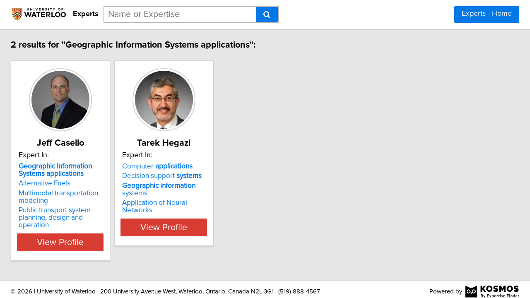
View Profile (76, 234)
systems (199, 186)
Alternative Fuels (50, 183)
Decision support (188, 176)
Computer (184, 166)
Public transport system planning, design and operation (75, 214)
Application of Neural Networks (197, 195)
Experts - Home (487, 13)
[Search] (267, 14)
